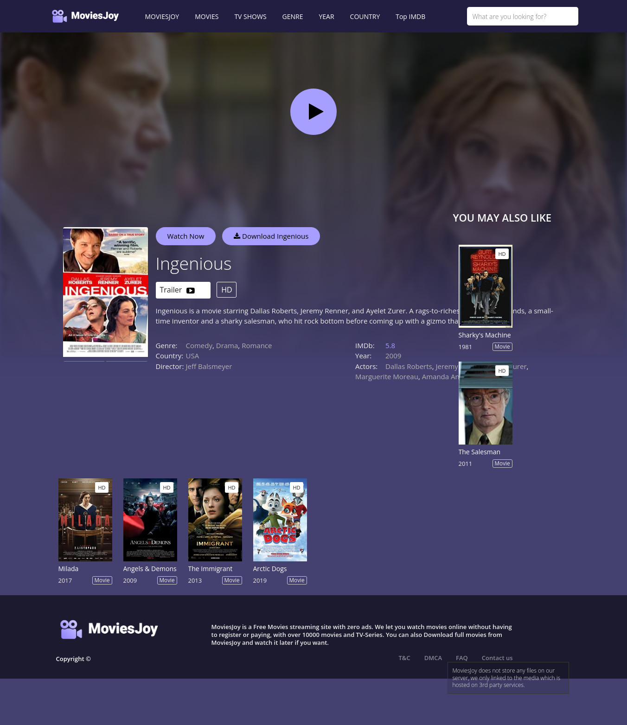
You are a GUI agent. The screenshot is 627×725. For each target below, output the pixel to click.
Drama (227, 345)
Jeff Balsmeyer (209, 366)
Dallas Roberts (408, 366)
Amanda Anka (444, 376)
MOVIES (206, 16)
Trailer (177, 290)
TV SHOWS (250, 16)
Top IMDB (410, 16)
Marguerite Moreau (386, 376)
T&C (404, 658)
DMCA (433, 658)
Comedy (199, 345)
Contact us (497, 658)
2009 (393, 355)
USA (192, 355)
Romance (257, 345)
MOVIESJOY (162, 16)
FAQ (462, 658)
